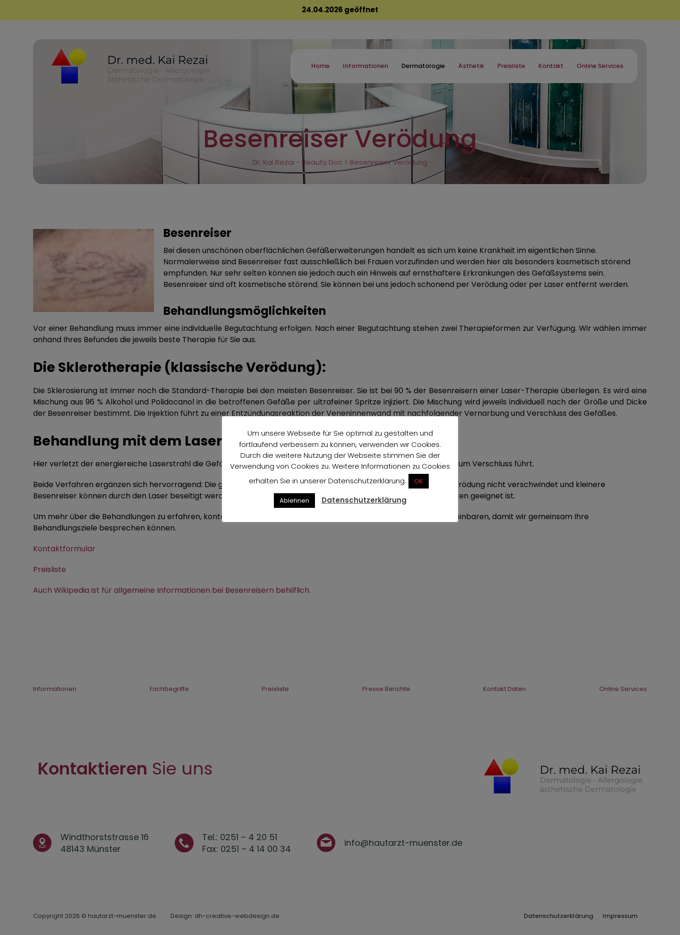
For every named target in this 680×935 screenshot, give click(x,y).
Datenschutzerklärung (364, 500)
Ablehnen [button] (294, 500)
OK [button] (418, 481)
